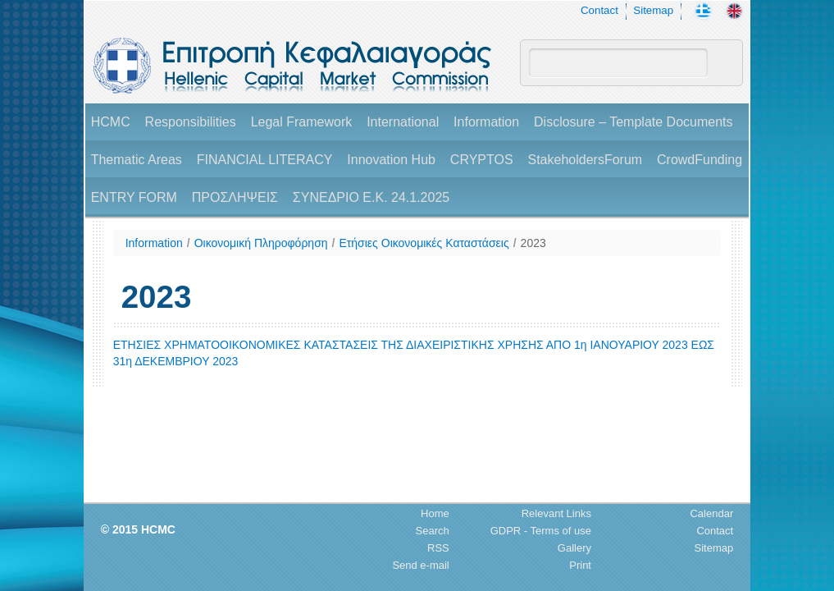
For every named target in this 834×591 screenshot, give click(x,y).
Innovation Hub (391, 160)
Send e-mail (420, 565)
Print (580, 565)
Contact (599, 10)
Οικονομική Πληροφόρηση (261, 243)
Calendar (711, 513)
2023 (533, 243)
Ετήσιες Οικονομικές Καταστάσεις (423, 243)
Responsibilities (190, 122)
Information (486, 122)
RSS (438, 548)
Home (435, 513)
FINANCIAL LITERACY (265, 160)
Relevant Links (556, 513)
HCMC (110, 122)
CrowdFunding (699, 160)
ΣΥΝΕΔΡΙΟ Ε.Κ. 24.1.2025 (371, 197)
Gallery (574, 548)
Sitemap (653, 10)
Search (432, 531)
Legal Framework (302, 122)
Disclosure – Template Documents (633, 122)
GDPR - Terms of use (540, 531)
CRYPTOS (481, 160)
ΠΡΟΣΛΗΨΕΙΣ (235, 197)
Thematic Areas (136, 160)
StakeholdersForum (584, 160)
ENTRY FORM (134, 197)
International (403, 122)
